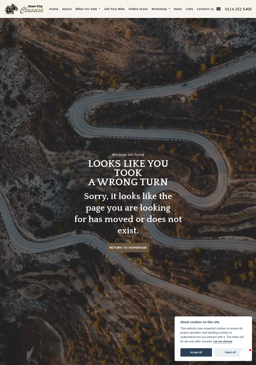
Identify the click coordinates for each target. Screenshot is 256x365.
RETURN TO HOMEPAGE (128, 247)
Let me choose (222, 341)
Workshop (159, 9)
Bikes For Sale (87, 9)
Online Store (138, 9)
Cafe (189, 9)
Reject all (230, 352)
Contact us (205, 9)
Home (53, 9)
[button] (245, 354)
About (67, 9)
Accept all (196, 352)
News (178, 9)
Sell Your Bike (114, 9)
